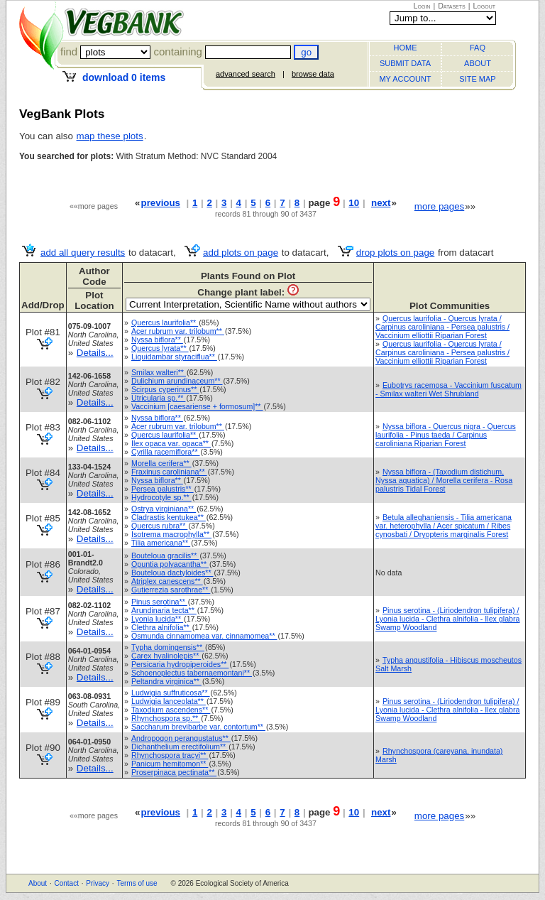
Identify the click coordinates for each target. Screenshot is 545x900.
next (380, 202)
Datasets (452, 5)
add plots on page (240, 252)
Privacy (97, 883)
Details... (95, 352)
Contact (66, 883)
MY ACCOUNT (405, 79)
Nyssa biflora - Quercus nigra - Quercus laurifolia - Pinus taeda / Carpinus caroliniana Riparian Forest (445, 435)
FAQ (477, 47)
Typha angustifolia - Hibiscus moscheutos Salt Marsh (448, 664)
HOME (405, 47)
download (123, 77)
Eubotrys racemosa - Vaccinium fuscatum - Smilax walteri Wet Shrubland (448, 389)
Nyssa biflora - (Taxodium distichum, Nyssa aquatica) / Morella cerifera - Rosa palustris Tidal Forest (443, 480)
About (37, 883)
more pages (439, 206)
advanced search (245, 74)
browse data (313, 74)
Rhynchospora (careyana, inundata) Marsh (438, 755)
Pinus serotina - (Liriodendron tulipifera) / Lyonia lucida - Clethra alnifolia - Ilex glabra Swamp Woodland (447, 618)
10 (353, 202)
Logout (484, 5)
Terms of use (136, 883)
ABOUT (477, 63)
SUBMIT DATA (405, 63)
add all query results (82, 252)
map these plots (110, 136)
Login (422, 5)
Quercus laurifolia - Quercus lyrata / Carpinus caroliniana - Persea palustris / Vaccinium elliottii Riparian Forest (442, 327)
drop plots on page (395, 252)
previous (160, 202)
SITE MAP (477, 79)
